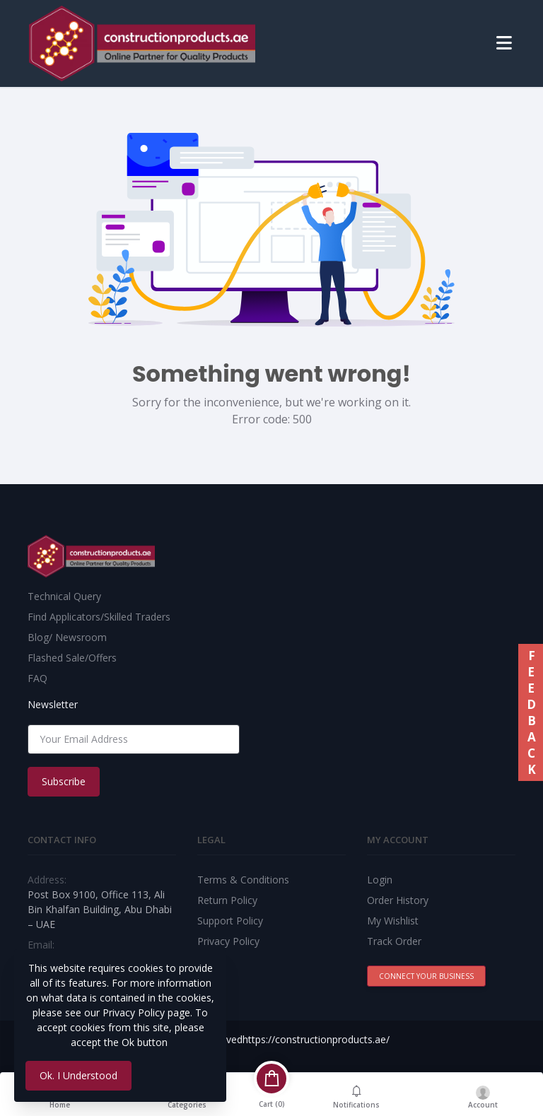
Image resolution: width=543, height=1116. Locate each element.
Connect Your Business (426, 976)
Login (379, 879)
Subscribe (64, 781)
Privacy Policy (228, 941)
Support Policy (230, 920)
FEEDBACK (530, 712)
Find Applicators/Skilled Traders (99, 616)
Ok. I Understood (78, 1075)
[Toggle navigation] (504, 43)
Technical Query (64, 596)
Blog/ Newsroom (67, 637)
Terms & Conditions (243, 879)
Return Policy (227, 900)
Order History (397, 900)
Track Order (394, 941)
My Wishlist (393, 920)
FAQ (37, 678)
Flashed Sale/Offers (72, 657)
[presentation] (347, 739)
